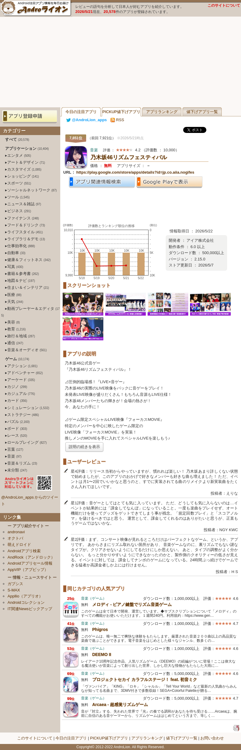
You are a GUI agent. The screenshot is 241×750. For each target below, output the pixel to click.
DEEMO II (101, 654)
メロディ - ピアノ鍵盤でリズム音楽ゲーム (132, 604)
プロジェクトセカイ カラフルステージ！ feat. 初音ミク (144, 679)
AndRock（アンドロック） (31, 557)
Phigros (100, 629)
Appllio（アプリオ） (25, 596)
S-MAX (14, 590)
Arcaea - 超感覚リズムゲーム (120, 704)
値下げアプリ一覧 (202, 111)
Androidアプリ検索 (24, 551)
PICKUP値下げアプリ (121, 111)
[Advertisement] (121, 62)
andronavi (16, 532)
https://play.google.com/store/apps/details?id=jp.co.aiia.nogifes (135, 172)
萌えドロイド (19, 544)
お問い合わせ (212, 738)
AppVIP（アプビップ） (28, 569)
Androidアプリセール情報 (30, 563)
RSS (117, 120)
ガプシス (15, 583)
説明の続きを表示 (84, 446)
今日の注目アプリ (81, 111)
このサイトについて (224, 5)
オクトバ (15, 538)
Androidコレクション (26, 602)
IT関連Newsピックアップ (30, 609)
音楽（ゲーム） (93, 598)
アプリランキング (161, 111)
